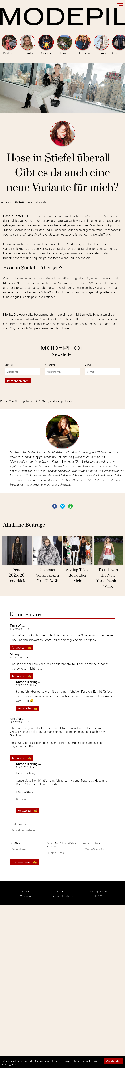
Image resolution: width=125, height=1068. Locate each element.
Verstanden (113, 1061)
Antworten (21, 810)
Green (46, 45)
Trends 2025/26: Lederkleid (17, 738)
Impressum (62, 1054)
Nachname (50, 527)
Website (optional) (92, 1005)
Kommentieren (24, 1025)
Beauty (27, 45)
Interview (83, 45)
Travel (64, 45)
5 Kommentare (41, 202)
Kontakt (26, 1054)
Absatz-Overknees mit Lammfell (44, 234)
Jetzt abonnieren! (18, 543)
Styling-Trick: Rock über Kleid (77, 738)
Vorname (9, 527)
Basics (101, 45)
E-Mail (88, 527)
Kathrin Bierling (6, 202)
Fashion (9, 45)
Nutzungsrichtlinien (99, 1054)
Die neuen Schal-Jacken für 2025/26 (47, 738)
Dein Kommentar (18, 986)
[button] (54, 669)
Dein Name (15, 1005)
